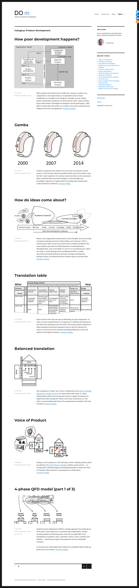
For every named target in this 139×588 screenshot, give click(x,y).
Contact (99, 102)
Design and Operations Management (25, 580)
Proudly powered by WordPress (56, 580)
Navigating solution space (106, 86)
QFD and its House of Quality (56, 465)
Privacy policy (101, 98)
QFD (29, 95)
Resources (105, 14)
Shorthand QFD (103, 83)
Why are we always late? (105, 60)
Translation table (30, 275)
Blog (113, 14)
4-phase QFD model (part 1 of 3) (44, 489)
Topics (120, 14)
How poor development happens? (47, 39)
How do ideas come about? (40, 200)
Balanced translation (34, 348)
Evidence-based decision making (108, 88)
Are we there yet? (103, 79)
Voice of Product (30, 420)
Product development (21, 95)
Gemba (21, 125)
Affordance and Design (105, 61)
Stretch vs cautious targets (106, 69)
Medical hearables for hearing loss (109, 73)
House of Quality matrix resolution (109, 77)
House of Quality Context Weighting (109, 81)
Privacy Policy (42, 580)
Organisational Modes (105, 85)
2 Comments (18, 534)
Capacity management (105, 71)
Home (96, 14)
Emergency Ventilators (105, 75)
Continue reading (69, 108)
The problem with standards (107, 63)
